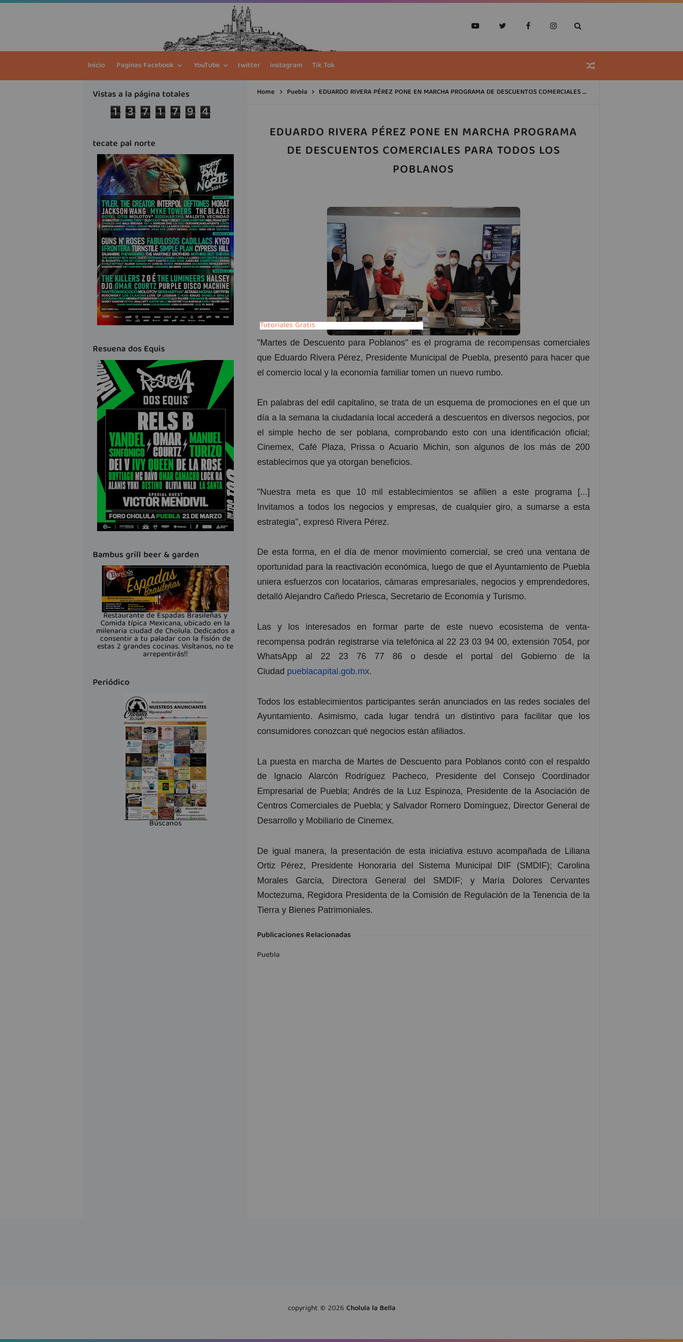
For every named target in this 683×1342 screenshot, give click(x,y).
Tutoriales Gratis (287, 325)
